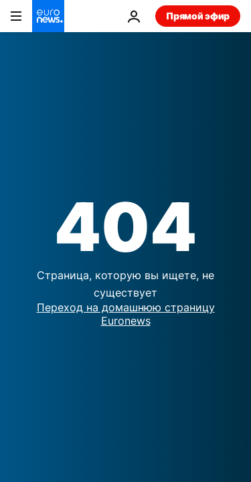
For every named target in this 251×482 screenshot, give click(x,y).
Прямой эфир (198, 15)
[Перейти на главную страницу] (48, 16)
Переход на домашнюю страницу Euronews (126, 314)
